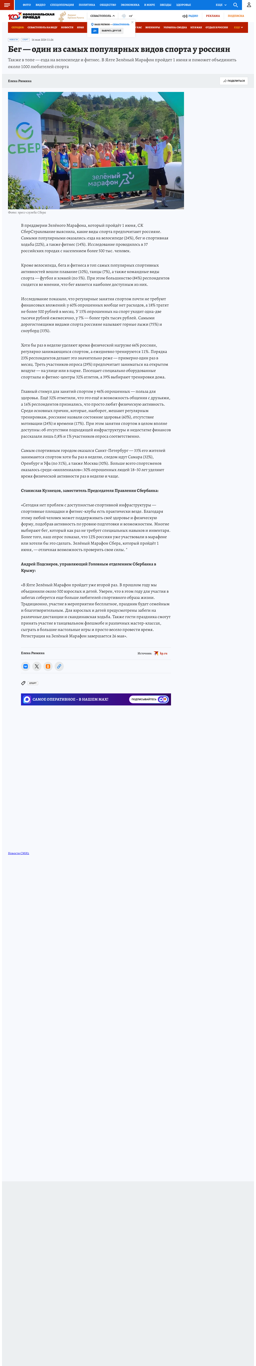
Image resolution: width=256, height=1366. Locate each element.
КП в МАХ (196, 27)
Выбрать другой (111, 30)
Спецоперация (62, 5)
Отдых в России (217, 27)
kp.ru (163, 653)
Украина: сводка (175, 27)
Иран (80, 27)
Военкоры (152, 27)
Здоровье (183, 5)
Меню (5, 5)
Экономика (130, 5)
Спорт (25, 40)
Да (94, 30)
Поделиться (234, 81)
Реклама (213, 16)
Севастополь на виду (42, 27)
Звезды (165, 5)
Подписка (236, 16)
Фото (27, 5)
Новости (67, 27)
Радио (193, 16)
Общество (108, 5)
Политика (87, 5)
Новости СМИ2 (18, 853)
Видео (40, 5)
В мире (149, 5)
